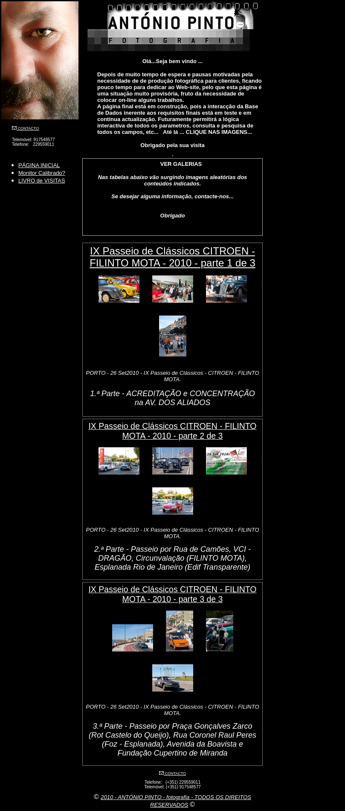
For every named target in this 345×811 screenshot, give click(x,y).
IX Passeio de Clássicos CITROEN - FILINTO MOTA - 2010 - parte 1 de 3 (172, 257)
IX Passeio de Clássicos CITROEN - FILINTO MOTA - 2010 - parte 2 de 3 (172, 430)
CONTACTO (28, 128)
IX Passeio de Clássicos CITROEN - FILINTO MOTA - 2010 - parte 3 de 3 (172, 594)
